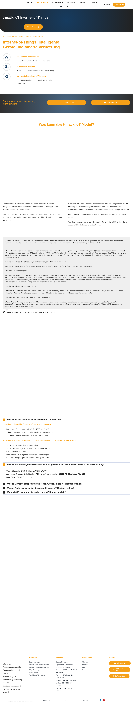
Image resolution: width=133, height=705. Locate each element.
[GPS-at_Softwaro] (17, 3)
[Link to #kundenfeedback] (7, 67)
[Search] (61, 6)
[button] (66, 420)
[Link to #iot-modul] (7, 57)
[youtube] (104, 700)
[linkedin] (100, 700)
